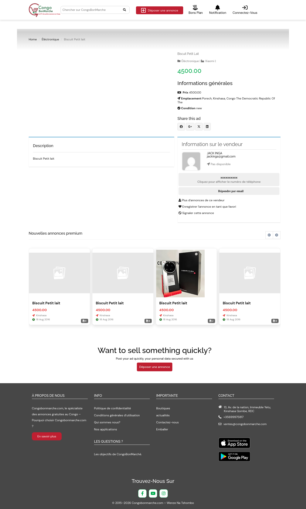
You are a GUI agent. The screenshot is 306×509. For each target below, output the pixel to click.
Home (33, 39)
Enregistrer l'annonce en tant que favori (207, 206)
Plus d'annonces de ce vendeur (201, 200)
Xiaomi (209, 61)
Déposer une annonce (159, 10)
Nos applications (105, 429)
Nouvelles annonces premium (55, 233)
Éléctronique (50, 39)
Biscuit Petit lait (188, 53)
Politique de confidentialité (112, 408)
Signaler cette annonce (196, 213)
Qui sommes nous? (107, 422)
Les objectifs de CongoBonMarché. (118, 454)
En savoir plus (46, 436)
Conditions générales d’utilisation (117, 415)
